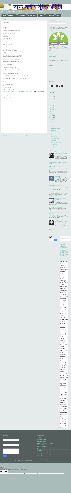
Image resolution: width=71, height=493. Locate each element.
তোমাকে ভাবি (53, 126)
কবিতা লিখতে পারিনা (54, 136)
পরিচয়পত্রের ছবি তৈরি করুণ (41, 441)
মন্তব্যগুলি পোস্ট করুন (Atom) (12, 138)
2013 (51, 115)
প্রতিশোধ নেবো (53, 130)
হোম (27, 135)
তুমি (52, 134)
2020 (51, 102)
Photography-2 (22, 15)
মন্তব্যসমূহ (63, 239)
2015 (51, 111)
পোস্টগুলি (63, 237)
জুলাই (53, 121)
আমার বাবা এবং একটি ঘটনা (55, 128)
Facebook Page (50, 15)
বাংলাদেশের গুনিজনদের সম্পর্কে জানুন (42, 452)
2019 (51, 103)
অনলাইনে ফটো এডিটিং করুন (41, 445)
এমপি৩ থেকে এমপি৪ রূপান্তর (41, 439)
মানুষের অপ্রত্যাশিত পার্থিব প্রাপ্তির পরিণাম (56, 185)
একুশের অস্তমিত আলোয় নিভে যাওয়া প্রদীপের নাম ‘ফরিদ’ (61, 154)
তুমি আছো (53, 122)
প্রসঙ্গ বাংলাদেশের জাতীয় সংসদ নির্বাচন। (55, 192)
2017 (51, 107)
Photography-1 (12, 15)
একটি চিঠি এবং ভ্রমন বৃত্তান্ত (56, 142)
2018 (51, 105)
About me (41, 15)
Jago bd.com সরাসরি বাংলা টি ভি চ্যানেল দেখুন (45, 443)
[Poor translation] (5, 471)
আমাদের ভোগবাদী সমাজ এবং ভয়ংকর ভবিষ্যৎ (56, 207)
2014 (51, 113)
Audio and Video (32, 15)
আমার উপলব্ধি (52, 56)
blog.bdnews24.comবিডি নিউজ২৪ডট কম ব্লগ (64, 247)
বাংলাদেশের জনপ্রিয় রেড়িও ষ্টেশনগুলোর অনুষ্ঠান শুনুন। (45, 453)
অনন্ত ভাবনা (53, 132)
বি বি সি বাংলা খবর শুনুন (40, 455)
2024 (51, 94)
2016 (51, 109)
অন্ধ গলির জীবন (54, 144)
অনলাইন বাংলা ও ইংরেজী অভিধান (42, 446)
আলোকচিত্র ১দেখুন (63, 250)
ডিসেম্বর (53, 119)
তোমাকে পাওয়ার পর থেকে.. (55, 138)
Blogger (49, 460)
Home (4, 15)
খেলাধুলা (38, 448)
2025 (51, 92)
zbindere (36, 460)
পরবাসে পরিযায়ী (57, 176)
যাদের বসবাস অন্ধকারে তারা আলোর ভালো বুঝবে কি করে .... (58, 162)
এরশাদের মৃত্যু (57, 220)
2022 (51, 98)
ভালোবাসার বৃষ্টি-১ (54, 140)
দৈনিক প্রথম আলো (40, 450)
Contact (58, 15)
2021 (51, 100)
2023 (51, 96)
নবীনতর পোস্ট (6, 135)
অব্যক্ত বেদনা (53, 146)
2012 (51, 117)
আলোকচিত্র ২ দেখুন (63, 255)
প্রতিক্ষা (52, 124)
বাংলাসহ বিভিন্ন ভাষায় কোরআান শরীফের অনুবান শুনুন (45, 437)
